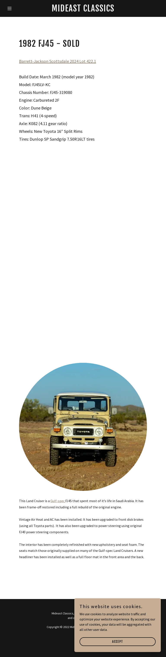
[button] (17, 8)
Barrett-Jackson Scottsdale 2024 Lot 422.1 (57, 61)
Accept (117, 641)
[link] (83, 10)
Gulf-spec (57, 501)
